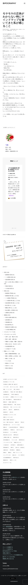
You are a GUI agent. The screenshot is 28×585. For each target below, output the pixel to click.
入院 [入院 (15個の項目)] (11, 412)
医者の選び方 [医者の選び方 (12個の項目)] (6, 424)
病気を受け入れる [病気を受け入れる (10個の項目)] (7, 434)
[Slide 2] (14, 228)
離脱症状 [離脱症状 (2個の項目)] (5, 460)
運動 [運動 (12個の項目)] (5, 427)
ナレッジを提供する (8, 549)
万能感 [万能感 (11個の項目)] (12, 429)
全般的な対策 (9, 30)
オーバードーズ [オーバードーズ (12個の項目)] (15, 424)
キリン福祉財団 (7, 526)
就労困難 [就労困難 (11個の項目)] (5, 429)
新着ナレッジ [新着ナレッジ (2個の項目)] (13, 460)
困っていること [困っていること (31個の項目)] (14, 386)
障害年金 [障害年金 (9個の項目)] (16, 434)
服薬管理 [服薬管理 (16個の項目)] (16, 409)
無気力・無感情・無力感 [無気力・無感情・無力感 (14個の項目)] (8, 419)
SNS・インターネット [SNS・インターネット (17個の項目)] (15, 407)
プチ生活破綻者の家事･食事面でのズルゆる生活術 (14, 172)
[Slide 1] (12, 228)
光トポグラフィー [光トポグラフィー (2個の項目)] (7, 462)
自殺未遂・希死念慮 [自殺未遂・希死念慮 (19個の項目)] (7, 404)
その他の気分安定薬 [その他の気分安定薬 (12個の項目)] (13, 427)
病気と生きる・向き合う (17, 29)
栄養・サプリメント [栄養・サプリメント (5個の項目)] (17, 452)
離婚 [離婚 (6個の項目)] (9, 452)
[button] (24, 3)
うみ (15, 30)
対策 (12, 29)
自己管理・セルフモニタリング (9, 127)
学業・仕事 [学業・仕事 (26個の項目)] (16, 389)
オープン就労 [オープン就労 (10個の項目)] (13, 432)
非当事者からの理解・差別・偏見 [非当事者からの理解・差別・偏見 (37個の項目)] (10, 384)
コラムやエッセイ (11, 178)
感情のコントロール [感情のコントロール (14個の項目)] (7, 417)
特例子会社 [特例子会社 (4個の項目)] (16, 457)
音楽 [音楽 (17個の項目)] (10, 409)
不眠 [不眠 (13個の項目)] (22, 422)
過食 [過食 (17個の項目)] (5, 409)
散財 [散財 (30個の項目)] (21, 386)
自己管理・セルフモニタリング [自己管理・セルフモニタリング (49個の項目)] (10, 379)
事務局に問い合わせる (8, 558)
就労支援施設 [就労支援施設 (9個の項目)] (6, 439)
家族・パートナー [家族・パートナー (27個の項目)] (7, 389)
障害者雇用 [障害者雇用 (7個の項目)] (6, 447)
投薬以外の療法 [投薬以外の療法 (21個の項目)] (17, 399)
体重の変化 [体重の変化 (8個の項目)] (21, 439)
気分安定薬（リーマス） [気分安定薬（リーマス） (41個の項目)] (8, 381)
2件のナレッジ (16, 477)
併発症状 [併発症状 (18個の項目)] (5, 407)
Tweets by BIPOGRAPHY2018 (10, 568)
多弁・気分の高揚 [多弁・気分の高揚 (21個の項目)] (7, 399)
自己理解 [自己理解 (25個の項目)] (5, 391)
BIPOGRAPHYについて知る (10, 551)
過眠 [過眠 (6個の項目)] (4, 452)
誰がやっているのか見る (9, 556)
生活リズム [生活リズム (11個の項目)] (19, 429)
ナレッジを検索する (8, 547)
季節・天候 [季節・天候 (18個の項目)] (17, 404)
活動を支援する (7, 553)
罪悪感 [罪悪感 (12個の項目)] (22, 427)
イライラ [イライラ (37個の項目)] (5, 386)
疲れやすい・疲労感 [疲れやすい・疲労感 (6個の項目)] (20, 447)
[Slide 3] (16, 228)
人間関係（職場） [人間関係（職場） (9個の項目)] (7, 437)
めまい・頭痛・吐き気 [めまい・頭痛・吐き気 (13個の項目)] (8, 422)
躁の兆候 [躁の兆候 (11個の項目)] (5, 432)
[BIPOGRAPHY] (9, 3)
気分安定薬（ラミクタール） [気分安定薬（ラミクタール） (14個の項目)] (9, 414)
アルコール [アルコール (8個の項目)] (14, 439)
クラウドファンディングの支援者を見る (13, 555)
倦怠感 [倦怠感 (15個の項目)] (5, 412)
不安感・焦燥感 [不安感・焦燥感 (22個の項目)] (15, 394)
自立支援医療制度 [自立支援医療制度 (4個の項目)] (7, 457)
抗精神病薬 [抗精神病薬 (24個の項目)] (6, 394)
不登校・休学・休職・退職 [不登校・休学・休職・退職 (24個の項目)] (16, 391)
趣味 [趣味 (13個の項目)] (17, 422)
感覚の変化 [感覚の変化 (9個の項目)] (16, 437)
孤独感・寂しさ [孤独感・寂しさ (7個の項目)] (17, 442)
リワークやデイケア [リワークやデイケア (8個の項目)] (7, 442)
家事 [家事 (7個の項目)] (12, 447)
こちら (11, 539)
